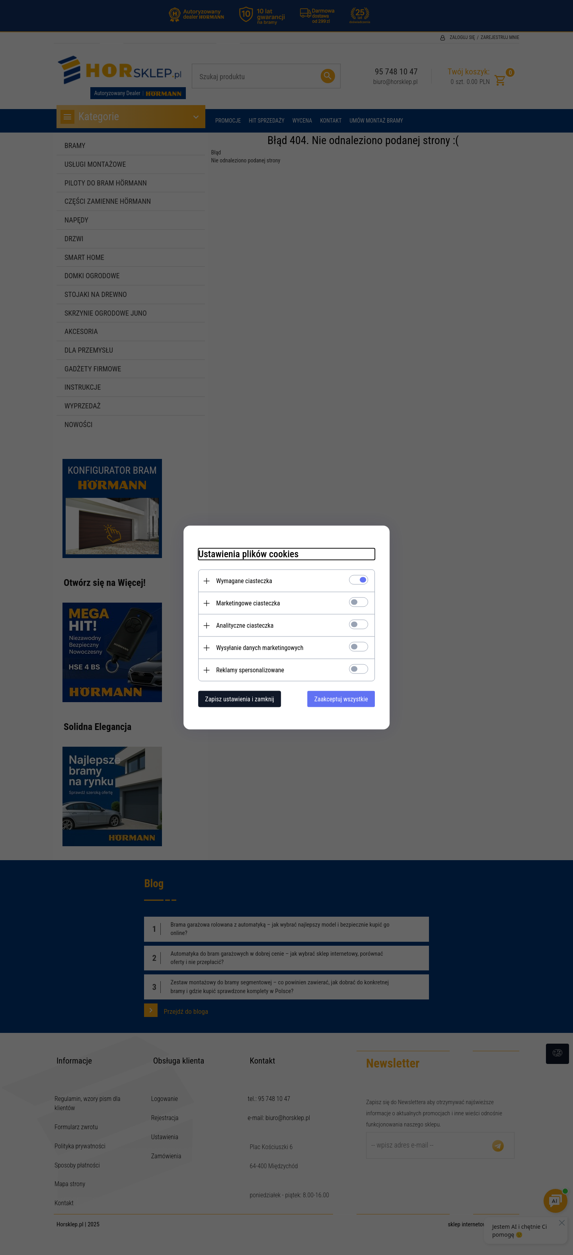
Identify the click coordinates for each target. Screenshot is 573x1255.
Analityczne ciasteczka (241, 625)
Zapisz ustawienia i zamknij (236, 699)
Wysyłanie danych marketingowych (256, 647)
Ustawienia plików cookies (245, 553)
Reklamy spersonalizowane (247, 669)
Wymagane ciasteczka (241, 580)
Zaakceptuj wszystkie (344, 699)
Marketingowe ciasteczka (245, 603)
